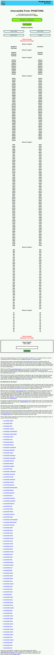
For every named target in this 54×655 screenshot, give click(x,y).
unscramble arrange (8, 551)
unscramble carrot (7, 626)
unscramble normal (8, 543)
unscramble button (8, 557)
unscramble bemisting (8, 492)
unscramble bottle (7, 570)
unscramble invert (7, 637)
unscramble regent (8, 541)
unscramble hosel (7, 506)
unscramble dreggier (8, 444)
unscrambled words (16, 369)
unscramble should (8, 578)
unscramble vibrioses (8, 460)
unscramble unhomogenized (10, 519)
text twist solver (36, 359)
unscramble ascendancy (9, 455)
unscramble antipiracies (9, 479)
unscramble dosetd (8, 618)
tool (30, 377)
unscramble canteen (8, 639)
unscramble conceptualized (10, 431)
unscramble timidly (8, 517)
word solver (25, 400)
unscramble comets (8, 634)
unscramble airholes (8, 442)
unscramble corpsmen (8, 514)
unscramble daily (7, 594)
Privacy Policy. (16, 654)
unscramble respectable (9, 458)
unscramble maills (7, 468)
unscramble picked (8, 597)
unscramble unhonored (9, 474)
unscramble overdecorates (10, 434)
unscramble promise (8, 583)
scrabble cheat (6, 414)
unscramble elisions (8, 436)
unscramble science (8, 565)
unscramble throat (7, 645)
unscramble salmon (8, 623)
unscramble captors (8, 452)
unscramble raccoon (8, 538)
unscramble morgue (8, 629)
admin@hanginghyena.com (7, 651)
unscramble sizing (7, 495)
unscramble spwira (8, 599)
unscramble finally (7, 613)
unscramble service (8, 546)
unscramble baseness (8, 484)
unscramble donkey (8, 602)
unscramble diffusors (8, 490)
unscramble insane (8, 533)
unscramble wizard (8, 535)
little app (42, 371)
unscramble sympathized (9, 447)
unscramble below (7, 610)
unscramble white (7, 559)
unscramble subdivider (9, 450)
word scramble (19, 390)
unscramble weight (8, 575)
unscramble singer (8, 586)
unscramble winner (8, 591)
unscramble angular (8, 562)
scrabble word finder (26, 359)
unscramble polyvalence (9, 500)
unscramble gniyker (8, 631)
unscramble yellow (8, 621)
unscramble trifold (7, 423)
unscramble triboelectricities (10, 487)
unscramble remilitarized (9, 471)
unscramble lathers (8, 508)
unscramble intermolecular (10, 522)
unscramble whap (7, 426)
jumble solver (13, 398)
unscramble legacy (8, 530)
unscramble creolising (8, 466)
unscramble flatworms (8, 503)
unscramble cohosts (8, 476)
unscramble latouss (8, 573)
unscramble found (7, 567)
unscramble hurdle (8, 527)
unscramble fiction (7, 589)
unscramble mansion (8, 607)
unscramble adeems (8, 463)
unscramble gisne (7, 647)
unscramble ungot (7, 439)
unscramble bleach (8, 549)
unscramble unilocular (8, 525)
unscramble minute (8, 615)
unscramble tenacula (8, 482)
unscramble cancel (8, 554)
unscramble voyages (8, 428)
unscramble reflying (8, 511)
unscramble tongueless (9, 498)
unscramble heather (8, 420)
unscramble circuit (7, 581)
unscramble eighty (8, 642)
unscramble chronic (8, 605)
